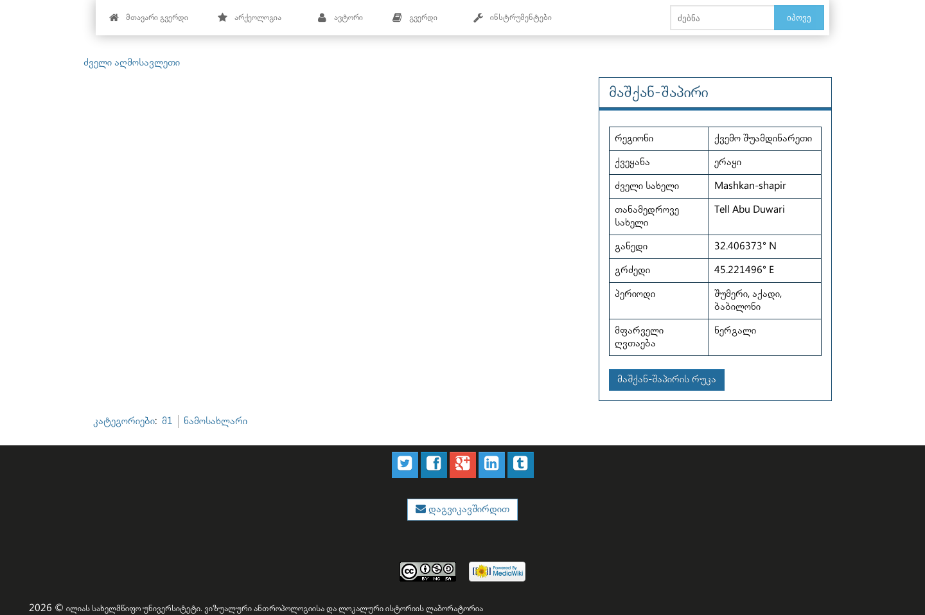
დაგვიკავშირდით (467, 509)
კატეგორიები (124, 421)
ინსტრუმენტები (512, 17)
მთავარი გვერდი (148, 17)
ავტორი (340, 17)
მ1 (167, 421)
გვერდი (414, 17)
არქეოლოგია (249, 17)
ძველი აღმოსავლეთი (132, 63)
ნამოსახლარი (215, 421)
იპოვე (799, 17)
